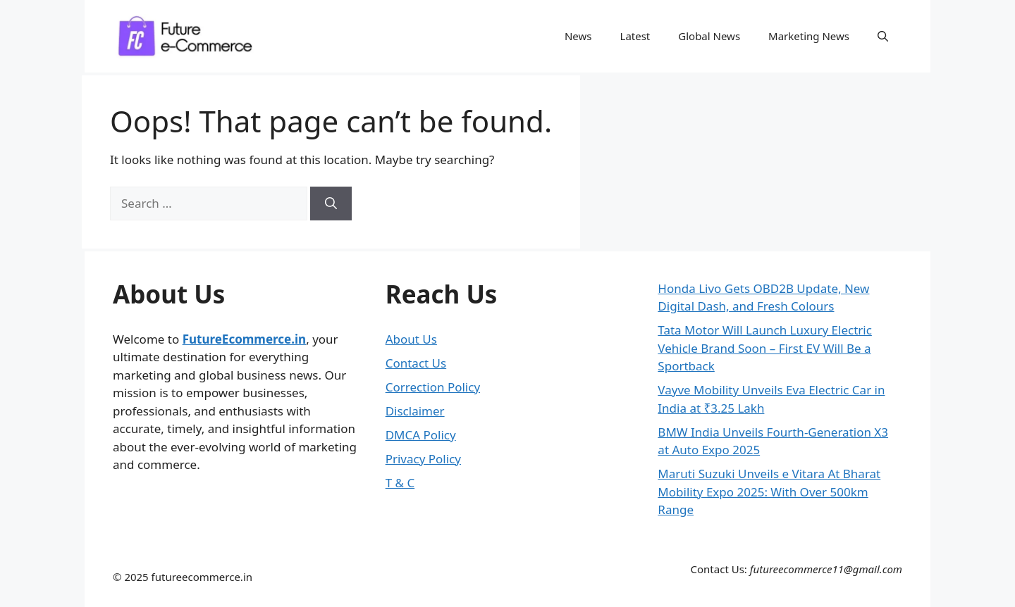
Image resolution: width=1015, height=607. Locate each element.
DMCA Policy (421, 435)
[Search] (331, 203)
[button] (882, 36)
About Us (411, 339)
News (578, 36)
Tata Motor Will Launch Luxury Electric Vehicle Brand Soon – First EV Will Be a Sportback (765, 348)
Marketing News (808, 36)
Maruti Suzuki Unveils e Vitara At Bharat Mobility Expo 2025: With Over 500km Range (769, 491)
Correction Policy (433, 387)
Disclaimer (415, 411)
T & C (400, 483)
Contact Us (416, 363)
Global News (709, 36)
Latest (635, 36)
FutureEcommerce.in (245, 339)
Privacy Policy (423, 459)
